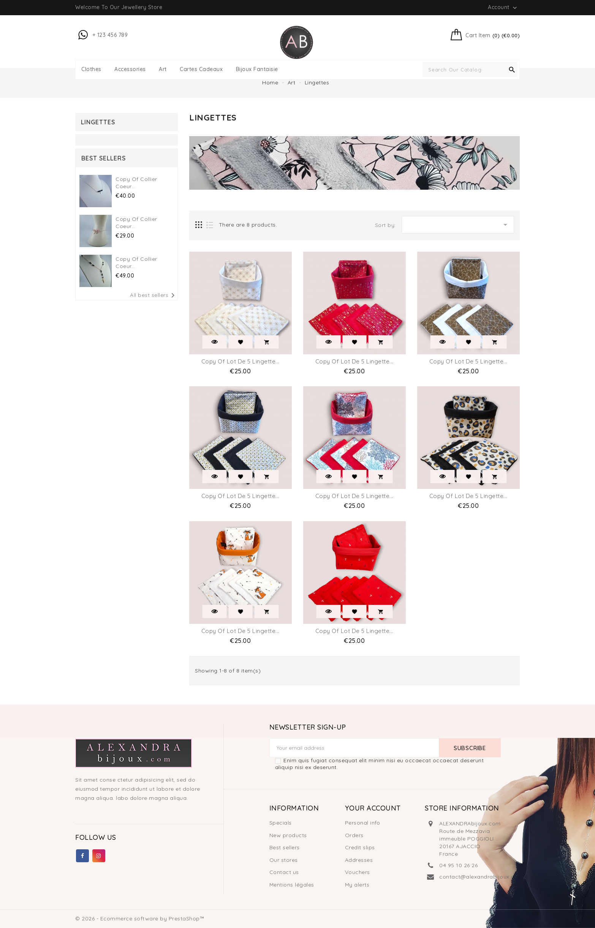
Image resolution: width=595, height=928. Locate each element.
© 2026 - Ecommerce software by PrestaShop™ (139, 918)
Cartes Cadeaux (201, 69)
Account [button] (503, 7)
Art (163, 69)
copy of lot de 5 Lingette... (240, 361)
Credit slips (360, 847)
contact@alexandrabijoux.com (481, 876)
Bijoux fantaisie (257, 69)
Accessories (130, 69)
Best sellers (284, 847)
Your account (373, 808)
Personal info (362, 822)
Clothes (91, 69)
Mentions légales (291, 884)
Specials (280, 822)
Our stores (283, 860)
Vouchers (357, 872)
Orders (354, 835)
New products (288, 835)
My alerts (357, 884)
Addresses (359, 860)
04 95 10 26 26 (458, 865)
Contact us (284, 872)
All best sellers (153, 295)
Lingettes (98, 122)
